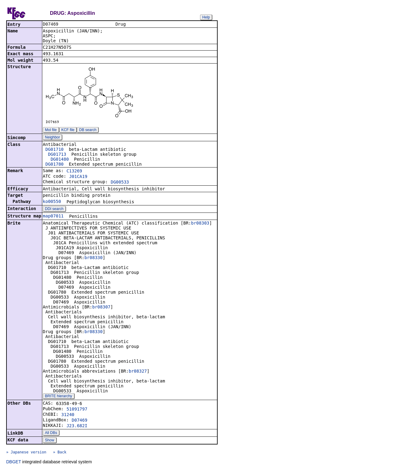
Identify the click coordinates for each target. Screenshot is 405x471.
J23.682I (76, 426)
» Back (59, 453)
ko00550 (52, 202)
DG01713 (57, 154)
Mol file (51, 130)
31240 (67, 415)
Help (206, 17)
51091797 (76, 409)
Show (49, 441)
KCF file (68, 130)
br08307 (101, 307)
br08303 (200, 223)
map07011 (53, 216)
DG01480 (60, 159)
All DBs (51, 433)
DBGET (13, 462)
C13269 (74, 171)
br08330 (93, 258)
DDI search (54, 209)
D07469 (79, 420)
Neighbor (52, 138)
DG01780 (54, 164)
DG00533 (120, 182)
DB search (87, 130)
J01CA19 (78, 177)
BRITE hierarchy (58, 397)
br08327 (138, 371)
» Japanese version (26, 453)
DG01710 (54, 149)
